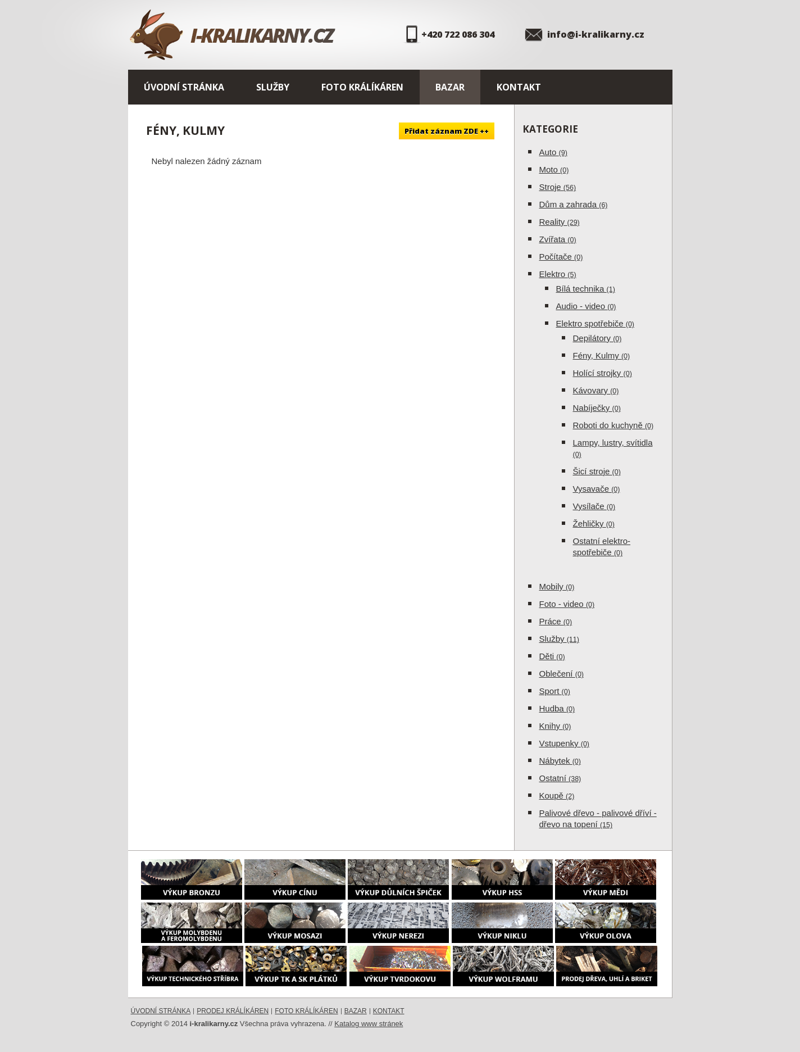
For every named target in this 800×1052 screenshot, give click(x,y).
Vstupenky (564, 743)
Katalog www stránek (368, 1023)
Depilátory (597, 338)
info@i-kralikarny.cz (595, 34)
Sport (554, 691)
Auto (553, 152)
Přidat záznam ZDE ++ (446, 131)
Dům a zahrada (573, 204)
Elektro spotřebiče (595, 323)
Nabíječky (597, 407)
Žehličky (594, 523)
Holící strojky (602, 373)
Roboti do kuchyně (613, 425)
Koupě (557, 795)
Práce (555, 621)
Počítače (561, 256)
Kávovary (596, 390)
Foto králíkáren (362, 87)
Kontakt (519, 87)
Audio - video (586, 306)
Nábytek (560, 760)
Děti (552, 656)
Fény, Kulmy (601, 355)
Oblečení (561, 673)
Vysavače (596, 488)
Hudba (557, 708)
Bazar (450, 87)
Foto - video (567, 604)
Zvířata (557, 239)
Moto (554, 169)
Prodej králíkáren (233, 1011)
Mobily (557, 586)
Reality (559, 221)
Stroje (557, 187)
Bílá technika (585, 288)
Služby (272, 87)
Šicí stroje (597, 471)
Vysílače (594, 506)
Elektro (557, 274)
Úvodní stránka (184, 87)
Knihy (555, 726)
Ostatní (560, 778)
